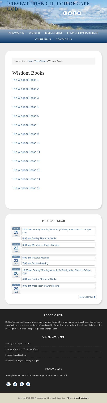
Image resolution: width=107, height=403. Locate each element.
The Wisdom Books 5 (25, 115)
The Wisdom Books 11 (26, 152)
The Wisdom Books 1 (25, 79)
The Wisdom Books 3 (25, 97)
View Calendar (87, 297)
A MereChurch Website (78, 398)
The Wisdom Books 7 (25, 125)
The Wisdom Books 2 (25, 88)
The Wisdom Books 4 (25, 106)
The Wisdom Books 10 (26, 143)
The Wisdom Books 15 (26, 188)
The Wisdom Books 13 (26, 170)
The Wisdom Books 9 (25, 134)
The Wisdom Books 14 (26, 179)
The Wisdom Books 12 (26, 161)
